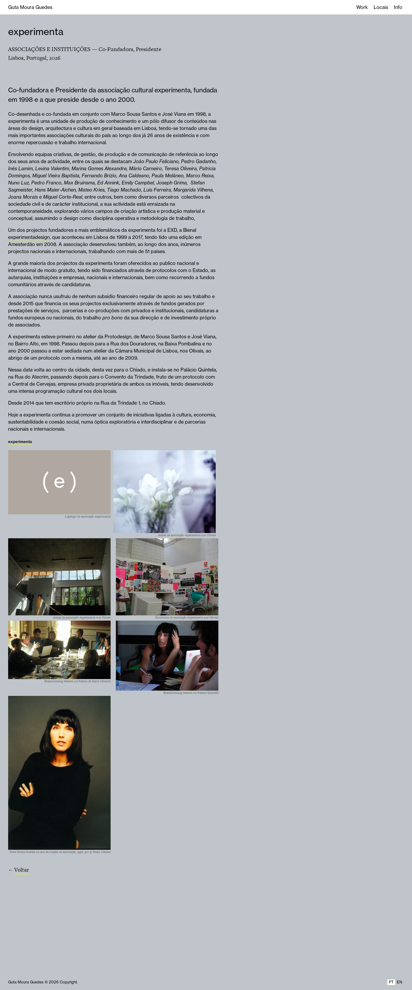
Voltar (21, 869)
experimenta (35, 31)
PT (391, 982)
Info (398, 7)
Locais (381, 7)
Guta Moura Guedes (30, 7)
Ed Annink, (108, 183)
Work (362, 7)
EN (399, 982)
